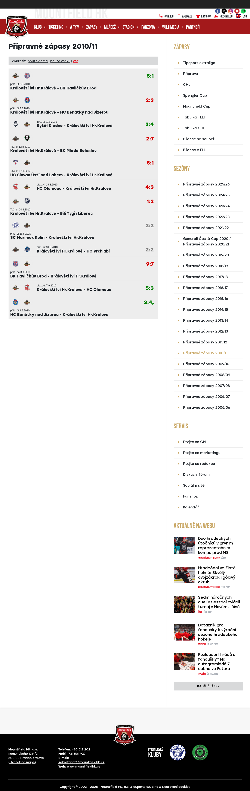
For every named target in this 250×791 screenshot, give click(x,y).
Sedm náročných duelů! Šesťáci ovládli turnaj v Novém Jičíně (219, 602)
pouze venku (60, 61)
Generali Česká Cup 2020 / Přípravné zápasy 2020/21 (207, 241)
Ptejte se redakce (199, 464)
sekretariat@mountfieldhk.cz (81, 762)
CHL (186, 85)
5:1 (150, 76)
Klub (38, 27)
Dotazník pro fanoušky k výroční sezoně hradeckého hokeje (218, 632)
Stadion (129, 27)
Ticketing (56, 27)
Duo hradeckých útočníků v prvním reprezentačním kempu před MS (215, 545)
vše (75, 61)
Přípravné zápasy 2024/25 (206, 195)
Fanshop (203, 16)
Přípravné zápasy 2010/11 (205, 353)
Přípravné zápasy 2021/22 (206, 228)
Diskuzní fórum (196, 475)
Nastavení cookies (176, 787)
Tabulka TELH (194, 117)
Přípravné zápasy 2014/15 (205, 310)
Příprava (190, 74)
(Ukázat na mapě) (22, 762)
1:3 (150, 201)
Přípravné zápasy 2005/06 (206, 408)
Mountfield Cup (196, 106)
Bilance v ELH (194, 150)
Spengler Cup (195, 95)
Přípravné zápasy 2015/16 (205, 299)
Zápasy (91, 27)
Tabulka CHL (194, 128)
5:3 (150, 288)
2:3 (150, 100)
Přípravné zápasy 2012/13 (205, 331)
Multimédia (170, 27)
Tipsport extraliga (199, 63)
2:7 (150, 139)
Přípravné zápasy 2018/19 (205, 266)
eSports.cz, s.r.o (145, 787)
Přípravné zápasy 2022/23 (206, 217)
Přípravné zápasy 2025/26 (206, 184)
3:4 (149, 124)
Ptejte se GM (194, 442)
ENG (241, 16)
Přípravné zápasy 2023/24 (206, 206)
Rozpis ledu (223, 16)
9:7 (150, 264)
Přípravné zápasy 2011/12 (205, 342)
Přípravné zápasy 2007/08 (206, 386)
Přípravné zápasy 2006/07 (206, 397)
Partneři (193, 27)
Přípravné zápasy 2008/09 (206, 375)
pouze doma (38, 61)
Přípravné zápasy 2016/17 (205, 288)
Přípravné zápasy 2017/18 (205, 277)
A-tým (74, 27)
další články (208, 686)
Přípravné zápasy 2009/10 (206, 364)
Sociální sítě (193, 485)
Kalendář (191, 507)
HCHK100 (165, 16)
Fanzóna (148, 27)
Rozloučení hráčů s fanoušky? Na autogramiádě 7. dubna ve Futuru (216, 661)
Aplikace (184, 16)
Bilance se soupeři (199, 139)
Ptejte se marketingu (201, 453)
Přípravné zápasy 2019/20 (206, 255)
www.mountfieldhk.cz (84, 766)
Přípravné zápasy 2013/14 (205, 320)
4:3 (149, 187)
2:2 (150, 226)
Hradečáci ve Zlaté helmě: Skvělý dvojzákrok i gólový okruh (217, 575)
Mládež (110, 27)
